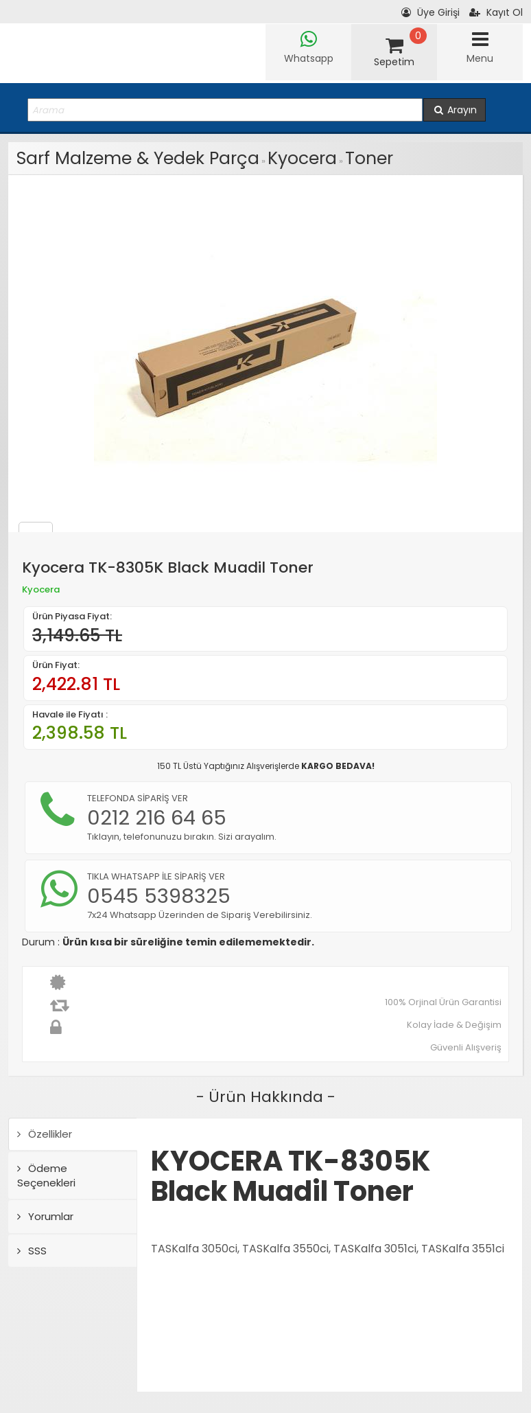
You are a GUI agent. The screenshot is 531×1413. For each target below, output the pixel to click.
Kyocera (302, 158)
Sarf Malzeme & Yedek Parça (137, 158)
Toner (369, 158)
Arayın (454, 110)
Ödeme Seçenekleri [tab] (46, 1175)
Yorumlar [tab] (45, 1216)
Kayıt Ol (496, 12)
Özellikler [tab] (44, 1134)
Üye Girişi (430, 12)
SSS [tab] (32, 1250)
